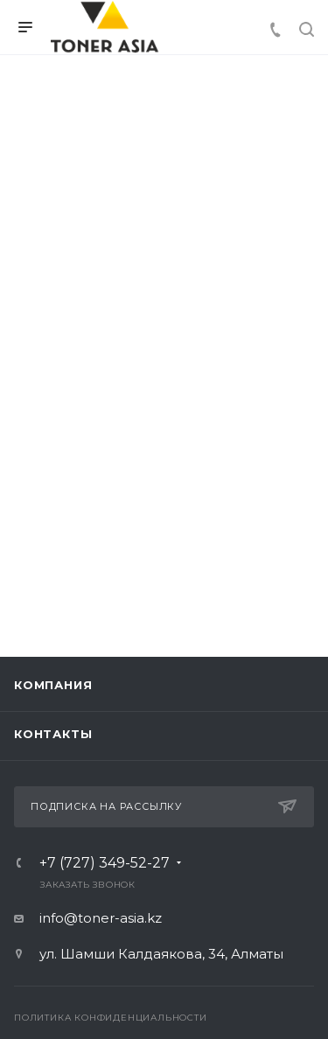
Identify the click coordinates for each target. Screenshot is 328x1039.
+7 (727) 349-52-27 (104, 863)
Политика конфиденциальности (110, 1017)
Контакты (53, 734)
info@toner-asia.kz (100, 918)
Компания (53, 685)
